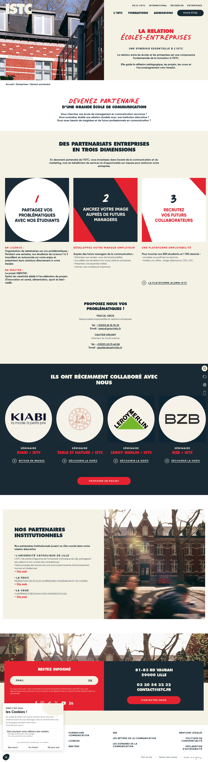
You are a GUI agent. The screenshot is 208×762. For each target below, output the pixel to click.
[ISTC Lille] (19, 10)
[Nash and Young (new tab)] (193, 758)
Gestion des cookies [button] (168, 758)
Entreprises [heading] (194, 5)
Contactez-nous (154, 700)
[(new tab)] (174, 210)
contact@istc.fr (154, 689)
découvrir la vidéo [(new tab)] (83, 460)
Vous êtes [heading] (190, 13)
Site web (22, 571)
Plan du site (146, 758)
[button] (204, 368)
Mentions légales (190, 733)
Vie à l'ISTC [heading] (138, 5)
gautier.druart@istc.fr (109, 347)
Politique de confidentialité (191, 740)
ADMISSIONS (163, 13)
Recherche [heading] (177, 5)
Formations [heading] (138, 13)
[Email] (52, 680)
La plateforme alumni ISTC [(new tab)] (168, 282)
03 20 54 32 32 (154, 684)
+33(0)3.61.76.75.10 (108, 325)
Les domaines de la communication (125, 745)
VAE (115, 733)
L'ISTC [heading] (118, 13)
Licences (74, 741)
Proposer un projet (104, 481)
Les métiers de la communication (134, 738)
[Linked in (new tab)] (71, 703)
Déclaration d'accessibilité (192, 748)
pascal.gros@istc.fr (110, 328)
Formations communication (79, 734)
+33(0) (100, 344)
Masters (74, 746)
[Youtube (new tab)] (64, 703)
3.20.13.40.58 (112, 344)
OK (90, 680)
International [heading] (158, 5)
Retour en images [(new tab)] (32, 460)
